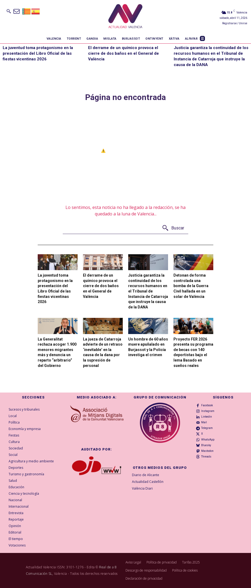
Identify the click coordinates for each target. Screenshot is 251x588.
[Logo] (125, 17)
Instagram (207, 411)
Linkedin (206, 416)
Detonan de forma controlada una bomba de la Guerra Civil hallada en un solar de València (190, 285)
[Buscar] (173, 228)
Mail (204, 422)
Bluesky (206, 445)
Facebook (207, 405)
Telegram (207, 428)
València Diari (142, 488)
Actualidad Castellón (147, 481)
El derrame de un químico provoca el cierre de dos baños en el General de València (123, 53)
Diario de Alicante (145, 475)
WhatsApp (207, 439)
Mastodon (207, 450)
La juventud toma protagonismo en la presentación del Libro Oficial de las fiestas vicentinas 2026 (38, 53)
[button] (8, 11)
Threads (206, 456)
